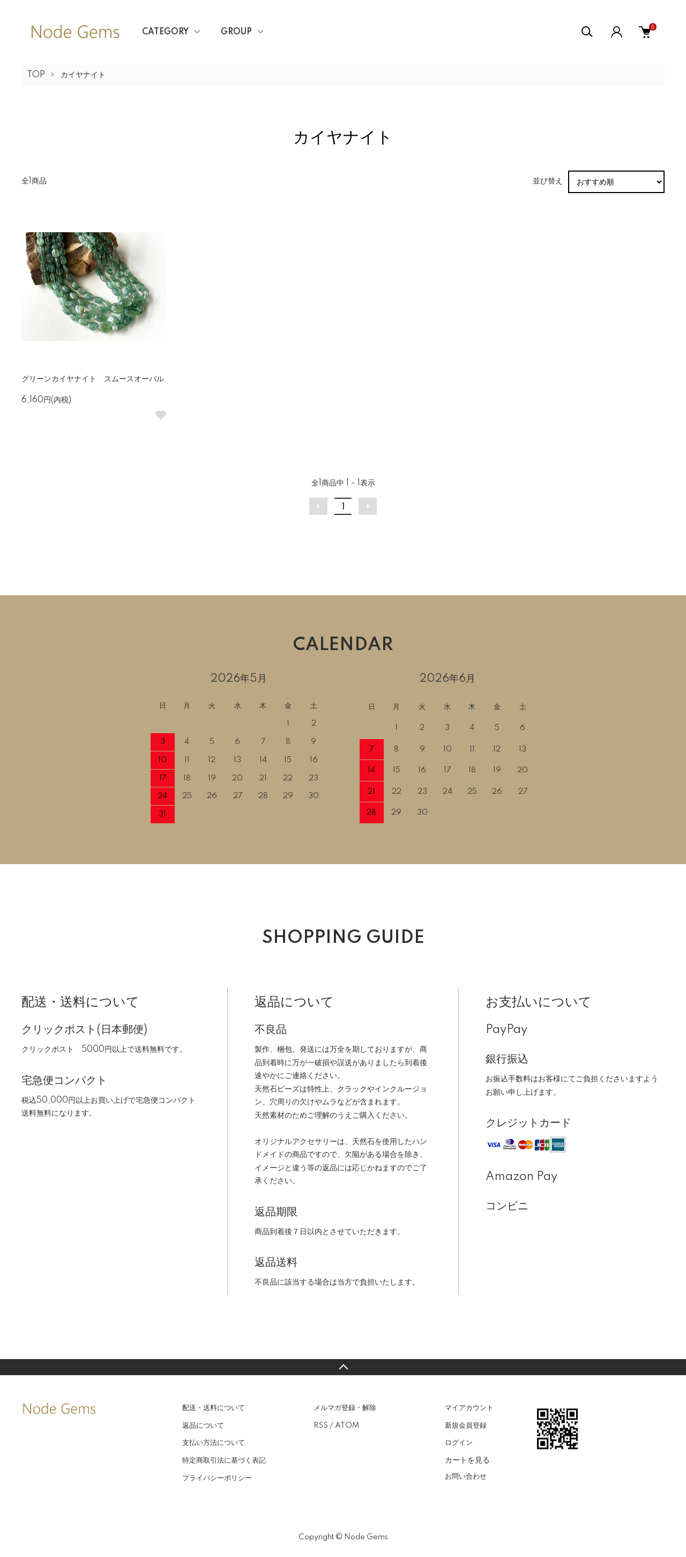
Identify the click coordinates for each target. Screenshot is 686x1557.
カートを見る (467, 1460)
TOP (36, 75)
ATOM (347, 1425)
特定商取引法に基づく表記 (224, 1460)
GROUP (236, 32)
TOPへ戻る (343, 1367)
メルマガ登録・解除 (345, 1408)
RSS (321, 1425)
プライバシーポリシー (217, 1478)
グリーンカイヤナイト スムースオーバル (96, 379)
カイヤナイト (83, 75)
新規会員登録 (466, 1425)
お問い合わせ (466, 1476)
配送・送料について (213, 1408)
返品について (203, 1425)
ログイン (459, 1443)
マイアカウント (469, 1408)
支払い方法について (213, 1443)
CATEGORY (165, 32)
